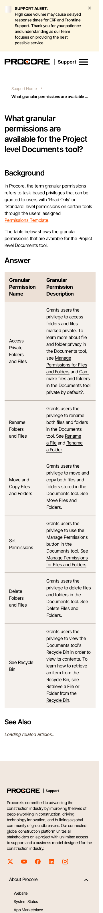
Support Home (24, 88)
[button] (84, 62)
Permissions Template (26, 220)
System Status (26, 901)
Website (20, 893)
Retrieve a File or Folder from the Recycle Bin (62, 693)
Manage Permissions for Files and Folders (66, 364)
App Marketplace (28, 909)
